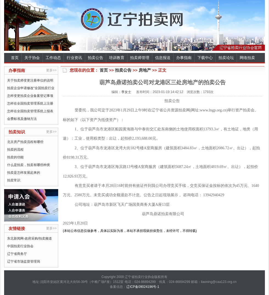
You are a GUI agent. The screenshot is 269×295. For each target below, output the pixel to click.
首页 (15, 57)
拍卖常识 (13, 180)
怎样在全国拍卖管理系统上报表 (30, 111)
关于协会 (32, 57)
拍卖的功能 (15, 157)
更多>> (51, 70)
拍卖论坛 (226, 57)
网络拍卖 (247, 57)
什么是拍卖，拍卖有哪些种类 (28, 165)
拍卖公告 (95, 57)
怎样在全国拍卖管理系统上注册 (30, 103)
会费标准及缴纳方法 (22, 119)
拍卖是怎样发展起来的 (23, 173)
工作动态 (53, 57)
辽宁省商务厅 (17, 254)
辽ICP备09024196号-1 (142, 287)
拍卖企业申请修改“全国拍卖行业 (30, 88)
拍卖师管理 (139, 57)
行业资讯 (74, 57)
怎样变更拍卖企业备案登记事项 (30, 96)
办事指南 (184, 57)
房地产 (145, 70)
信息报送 (162, 57)
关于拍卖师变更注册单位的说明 (30, 80)
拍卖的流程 (15, 149)
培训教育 (116, 57)
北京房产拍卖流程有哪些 (25, 142)
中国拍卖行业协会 (20, 246)
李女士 (126, 92)
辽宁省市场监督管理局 (23, 261)
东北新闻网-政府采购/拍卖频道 (29, 238)
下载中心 (205, 57)
